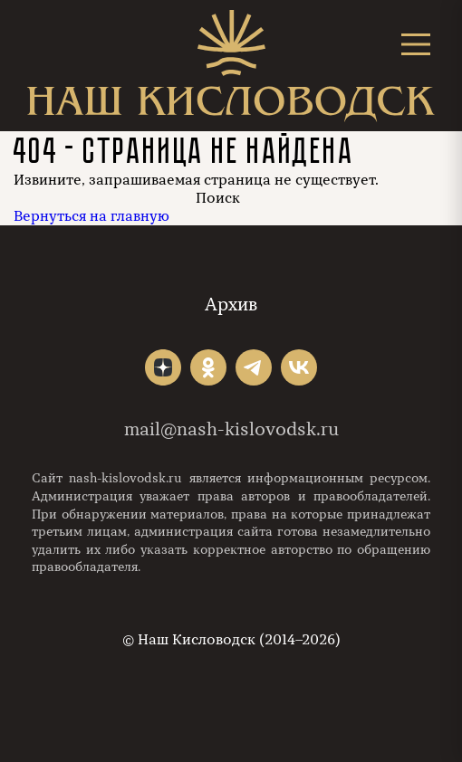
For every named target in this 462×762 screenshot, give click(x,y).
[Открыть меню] (415, 44)
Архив (231, 304)
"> (163, 367)
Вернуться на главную (91, 216)
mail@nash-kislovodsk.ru (231, 429)
